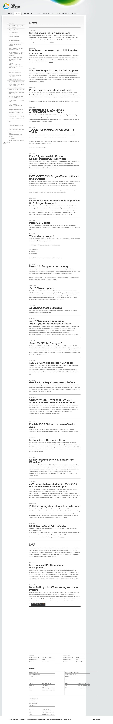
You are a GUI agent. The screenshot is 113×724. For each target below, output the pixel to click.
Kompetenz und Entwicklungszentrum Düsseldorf (15, 106)
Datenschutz (6, 142)
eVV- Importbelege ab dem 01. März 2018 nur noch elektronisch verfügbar (16, 111)
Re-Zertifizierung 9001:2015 (16, 81)
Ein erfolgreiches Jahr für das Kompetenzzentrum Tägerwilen (16, 54)
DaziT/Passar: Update (15, 79)
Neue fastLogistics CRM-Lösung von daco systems (16, 128)
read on (52, 42)
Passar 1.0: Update (14, 70)
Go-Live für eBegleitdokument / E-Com (16, 139)
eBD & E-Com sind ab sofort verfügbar (16, 93)
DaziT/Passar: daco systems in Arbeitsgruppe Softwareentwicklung (16, 86)
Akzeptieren (96, 720)
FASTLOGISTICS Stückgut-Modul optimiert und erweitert (16, 59)
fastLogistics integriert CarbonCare (16, 26)
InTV (10, 121)
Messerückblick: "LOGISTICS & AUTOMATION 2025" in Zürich (16, 44)
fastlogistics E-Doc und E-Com (16, 101)
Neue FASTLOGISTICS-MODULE (16, 119)
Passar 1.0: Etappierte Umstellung (15, 76)
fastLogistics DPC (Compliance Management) (16, 124)
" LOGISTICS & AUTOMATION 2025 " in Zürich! (16, 49)
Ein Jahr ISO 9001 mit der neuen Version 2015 (16, 97)
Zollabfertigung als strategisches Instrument (16, 115)
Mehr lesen (67, 720)
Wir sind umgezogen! (15, 72)
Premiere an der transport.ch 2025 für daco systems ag (15, 31)
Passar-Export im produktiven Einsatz (15, 39)
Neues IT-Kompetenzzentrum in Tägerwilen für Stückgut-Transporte (16, 65)
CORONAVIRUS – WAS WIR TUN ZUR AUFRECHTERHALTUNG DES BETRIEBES (15, 134)
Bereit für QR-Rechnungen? (16, 89)
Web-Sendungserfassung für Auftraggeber (16, 35)
